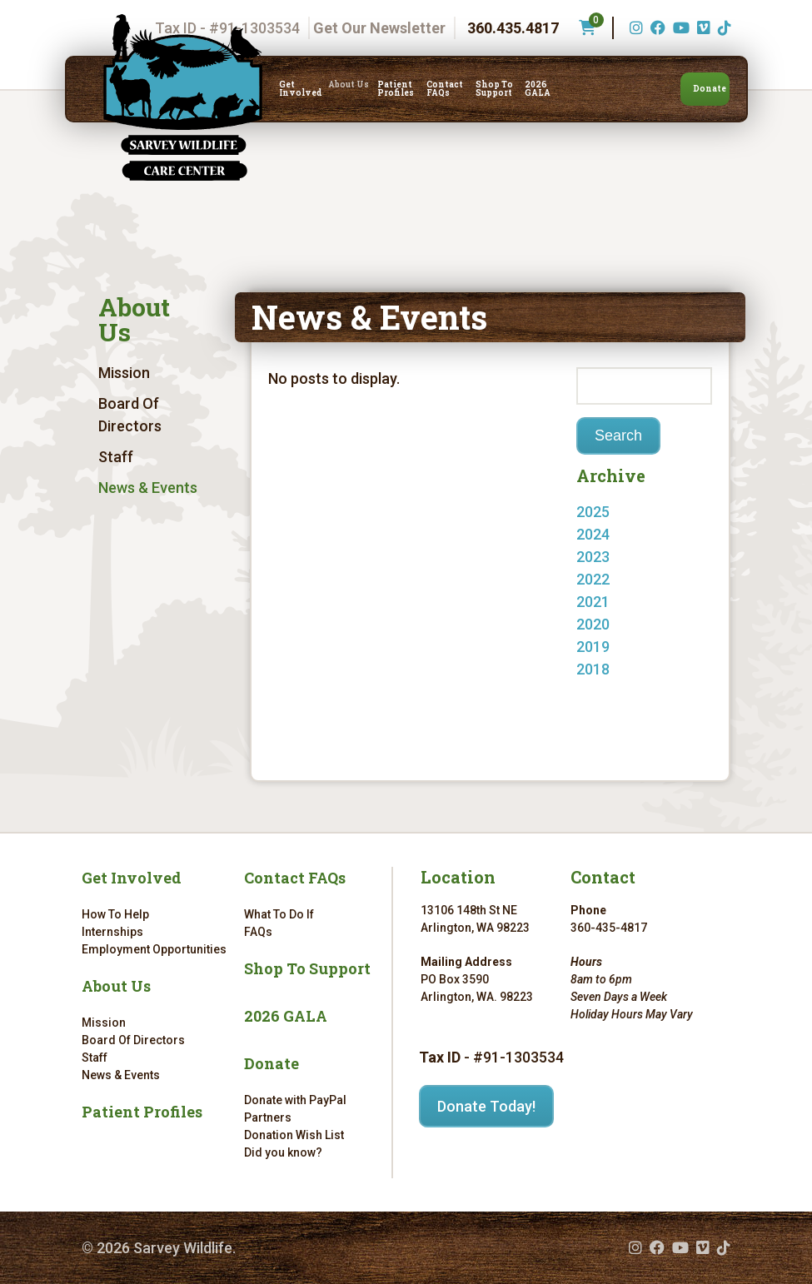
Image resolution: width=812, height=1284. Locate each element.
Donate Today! (486, 1106)
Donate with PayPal (295, 1100)
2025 (593, 511)
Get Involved (300, 89)
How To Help (115, 914)
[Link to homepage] (183, 97)
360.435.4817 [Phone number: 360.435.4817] (513, 28)
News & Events (147, 487)
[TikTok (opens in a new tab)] (722, 28)
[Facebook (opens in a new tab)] (655, 28)
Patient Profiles (395, 89)
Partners (267, 1117)
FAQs (258, 931)
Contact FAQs (444, 89)
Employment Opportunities (154, 949)
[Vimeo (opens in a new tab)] (701, 28)
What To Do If (279, 914)
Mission (124, 372)
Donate (709, 88)
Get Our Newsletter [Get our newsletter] (379, 28)
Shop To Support (494, 89)
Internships (112, 931)
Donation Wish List (294, 1135)
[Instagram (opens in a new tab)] (634, 28)
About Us (348, 85)
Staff (115, 456)
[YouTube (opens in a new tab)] (679, 28)
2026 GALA (537, 89)
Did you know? (283, 1152)
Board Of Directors (130, 415)
